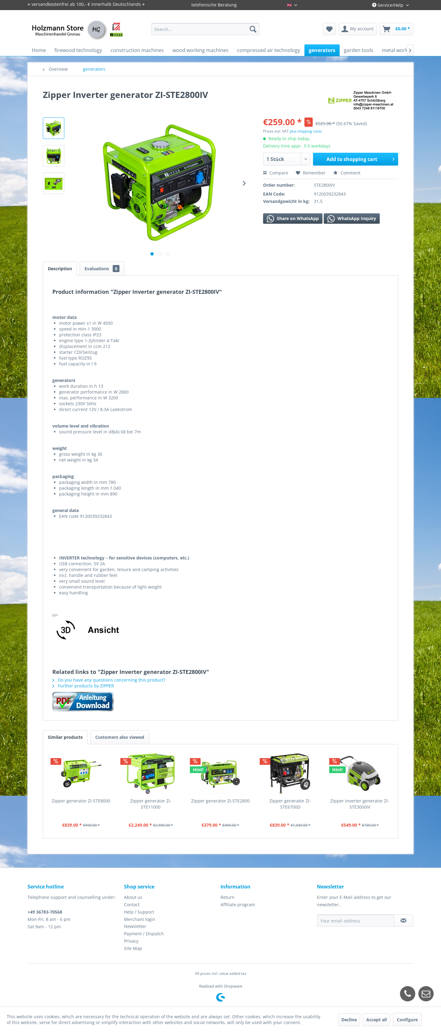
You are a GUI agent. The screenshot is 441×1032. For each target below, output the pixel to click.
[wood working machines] (200, 50)
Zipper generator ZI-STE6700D (290, 804)
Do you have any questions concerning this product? (108, 680)
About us (133, 897)
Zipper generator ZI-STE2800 (220, 801)
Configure (407, 1020)
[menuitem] (205, 29)
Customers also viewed (119, 737)
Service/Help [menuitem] (388, 5)
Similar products (65, 737)
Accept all (376, 1020)
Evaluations (102, 268)
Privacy (131, 941)
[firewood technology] (78, 50)
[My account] (358, 29)
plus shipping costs (306, 131)
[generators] (322, 50)
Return (228, 897)
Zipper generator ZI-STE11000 (151, 804)
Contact (132, 904)
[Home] (39, 50)
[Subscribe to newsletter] (403, 920)
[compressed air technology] (268, 50)
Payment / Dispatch (144, 934)
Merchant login (139, 919)
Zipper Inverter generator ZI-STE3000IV (359, 804)
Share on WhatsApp (293, 218)
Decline (349, 1020)
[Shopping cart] (396, 29)
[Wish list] (329, 29)
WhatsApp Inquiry (351, 218)
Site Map (133, 948)
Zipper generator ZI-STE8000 (81, 801)
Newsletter (135, 926)
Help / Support (139, 912)
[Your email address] (355, 920)
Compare (275, 173)
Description (60, 268)
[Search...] (205, 29)
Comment (346, 173)
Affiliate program (238, 904)
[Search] (253, 29)
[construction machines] (137, 50)
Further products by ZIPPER (83, 686)
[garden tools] (359, 50)
